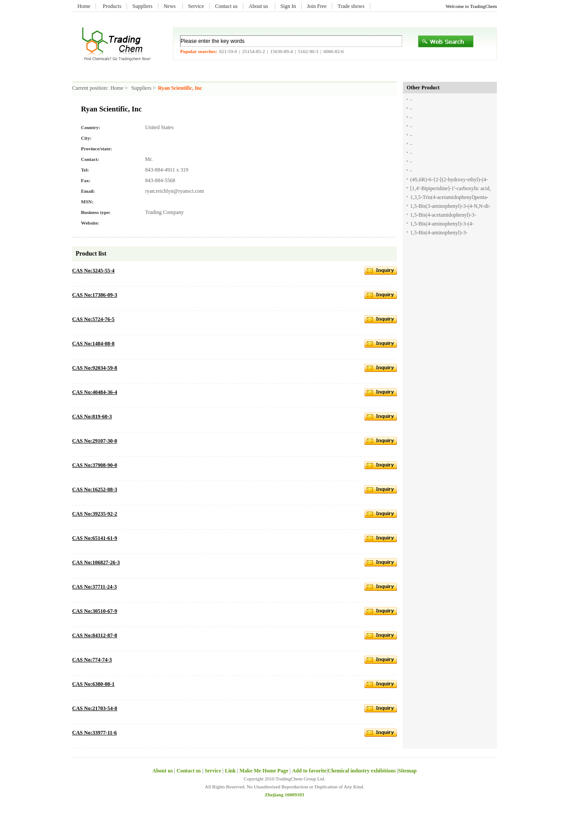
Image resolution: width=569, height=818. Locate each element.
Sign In (288, 6)
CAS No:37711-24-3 (94, 587)
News (170, 6)
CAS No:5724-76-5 (93, 319)
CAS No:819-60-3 (92, 416)
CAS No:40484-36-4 (94, 392)
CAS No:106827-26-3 (96, 562)
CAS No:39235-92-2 (94, 514)
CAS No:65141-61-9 (94, 538)
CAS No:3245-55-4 (93, 271)
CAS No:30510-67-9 (94, 611)
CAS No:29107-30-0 (94, 441)
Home (83, 6)
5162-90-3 (308, 51)
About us (259, 6)
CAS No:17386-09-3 (94, 295)
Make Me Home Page (263, 771)
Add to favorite (309, 771)
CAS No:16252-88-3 (94, 489)
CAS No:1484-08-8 (93, 343)
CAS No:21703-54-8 (94, 708)
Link (230, 771)
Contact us (226, 6)
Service (196, 6)
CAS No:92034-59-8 (94, 368)
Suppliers (142, 6)
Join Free (317, 6)
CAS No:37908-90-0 (94, 465)
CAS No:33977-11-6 (94, 733)
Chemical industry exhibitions (362, 771)
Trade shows (351, 6)
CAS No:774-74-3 (92, 660)
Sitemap (407, 771)
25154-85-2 (253, 51)
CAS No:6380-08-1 (93, 684)
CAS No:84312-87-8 (94, 635)
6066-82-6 (333, 51)
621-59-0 (228, 51)
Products (112, 6)
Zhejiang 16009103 (284, 794)
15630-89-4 (281, 51)
